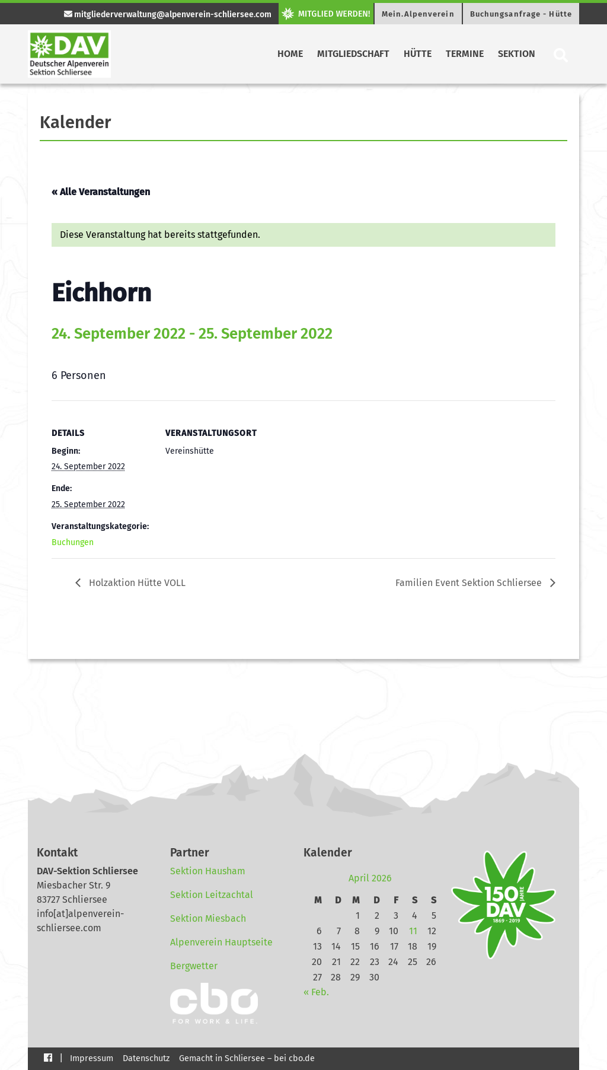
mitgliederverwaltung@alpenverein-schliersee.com (167, 14)
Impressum (91, 1058)
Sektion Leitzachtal (211, 894)
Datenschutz (146, 1058)
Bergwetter (194, 966)
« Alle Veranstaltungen (101, 192)
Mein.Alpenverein (418, 13)
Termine (465, 53)
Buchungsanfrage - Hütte (521, 13)
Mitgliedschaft (353, 53)
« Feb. (316, 992)
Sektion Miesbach (208, 918)
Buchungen (73, 542)
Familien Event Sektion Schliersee (469, 582)
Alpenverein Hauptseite (221, 942)
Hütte (418, 53)
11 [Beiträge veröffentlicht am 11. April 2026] (413, 931)
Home (290, 53)
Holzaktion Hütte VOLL (136, 582)
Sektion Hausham (207, 871)
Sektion (516, 53)
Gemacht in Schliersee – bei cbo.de (247, 1058)
